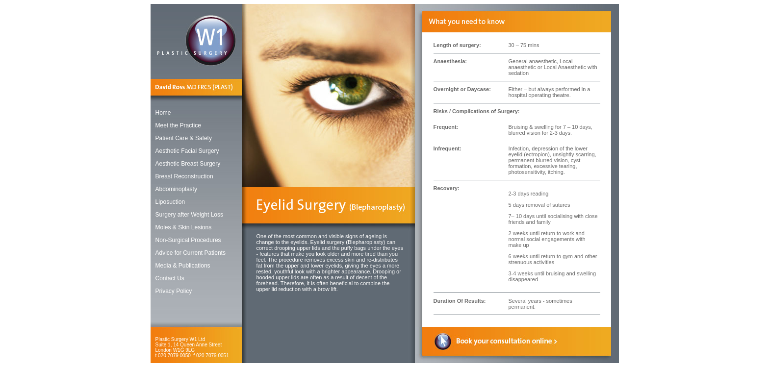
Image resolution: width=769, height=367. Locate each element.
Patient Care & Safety (183, 138)
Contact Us (169, 278)
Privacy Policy (173, 291)
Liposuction (170, 201)
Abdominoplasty (176, 189)
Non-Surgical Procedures (188, 240)
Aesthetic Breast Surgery (188, 163)
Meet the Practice (178, 125)
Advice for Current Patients (190, 252)
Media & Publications (182, 265)
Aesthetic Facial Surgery (187, 150)
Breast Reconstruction (184, 176)
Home (163, 112)
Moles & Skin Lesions (183, 227)
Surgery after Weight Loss (189, 214)
